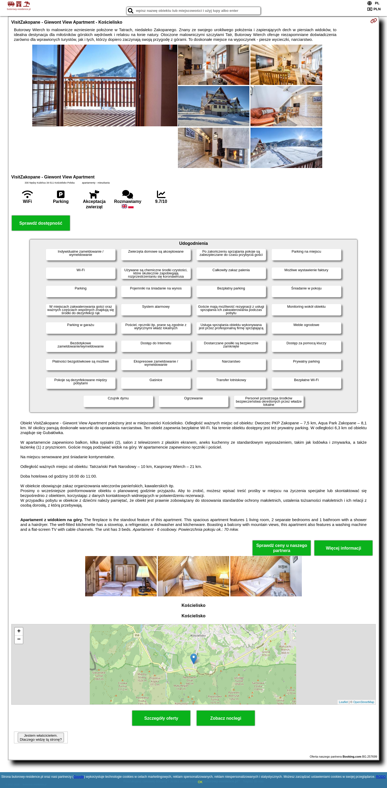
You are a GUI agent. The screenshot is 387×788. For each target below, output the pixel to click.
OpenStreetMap (363, 702)
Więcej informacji (343, 548)
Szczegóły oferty (161, 718)
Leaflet (343, 702)
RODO (381, 777)
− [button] (19, 640)
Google (78, 777)
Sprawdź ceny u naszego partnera (281, 548)
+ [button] (19, 632)
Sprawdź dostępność (40, 223)
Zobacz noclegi (225, 718)
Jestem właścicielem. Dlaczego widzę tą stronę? (41, 737)
